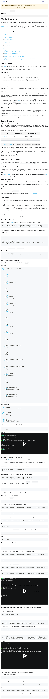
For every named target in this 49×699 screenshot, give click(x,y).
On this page (4, 15)
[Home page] (2, 11)
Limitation (4, 47)
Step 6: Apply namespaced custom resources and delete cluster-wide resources (20, 58)
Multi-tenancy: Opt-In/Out (8, 42)
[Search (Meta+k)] (44, 2)
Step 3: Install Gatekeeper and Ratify (11, 53)
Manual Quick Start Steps (13, 459)
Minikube (12, 222)
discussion (3, 26)
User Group (6, 36)
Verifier (3, 139)
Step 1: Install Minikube (8, 50)
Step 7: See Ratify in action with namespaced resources (15, 59)
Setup (4, 48)
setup (19, 100)
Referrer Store (4, 136)
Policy (3, 141)
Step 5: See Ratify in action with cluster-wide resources (15, 56)
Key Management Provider (7, 144)
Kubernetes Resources (8, 39)
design (20, 75)
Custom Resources (8, 37)
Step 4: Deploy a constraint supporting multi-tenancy (14, 55)
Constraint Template (8, 45)
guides (20, 148)
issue (42, 204)
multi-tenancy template (32, 193)
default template (26, 191)
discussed (5, 66)
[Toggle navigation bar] (1, 1)
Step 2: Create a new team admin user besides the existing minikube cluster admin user (21, 51)
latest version (20, 7)
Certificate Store (6, 174)
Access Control (5, 34)
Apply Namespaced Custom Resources (11, 43)
